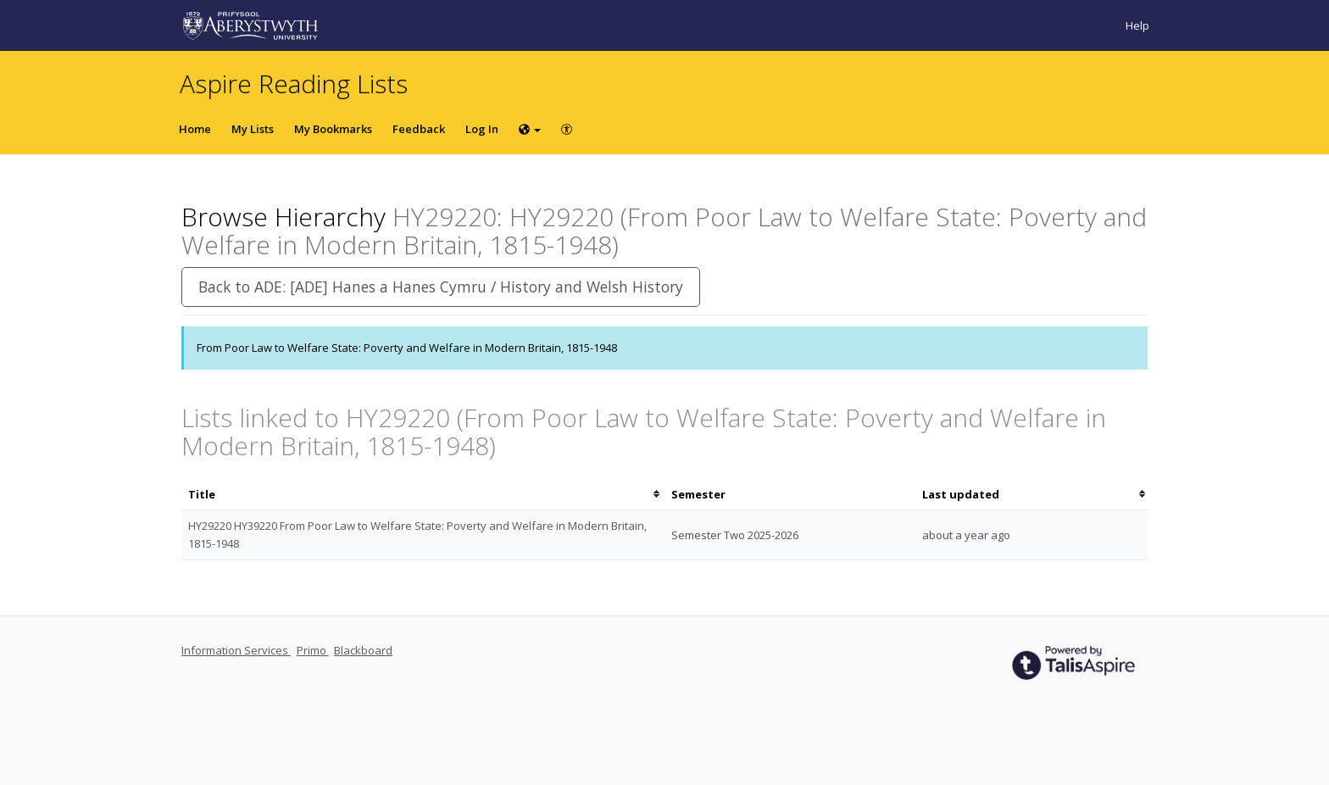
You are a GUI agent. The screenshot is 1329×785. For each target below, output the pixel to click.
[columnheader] (422, 494)
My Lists (252, 128)
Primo (313, 650)
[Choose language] (530, 128)
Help (1137, 25)
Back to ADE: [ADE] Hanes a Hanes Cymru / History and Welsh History (440, 286)
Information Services (236, 650)
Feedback (418, 128)
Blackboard (363, 650)
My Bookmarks (333, 128)
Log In (481, 128)
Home (195, 128)
